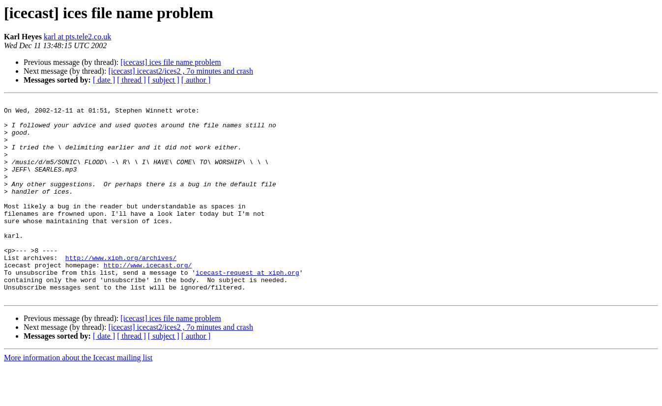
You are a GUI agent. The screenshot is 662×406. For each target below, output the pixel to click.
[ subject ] (163, 80)
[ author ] (196, 80)
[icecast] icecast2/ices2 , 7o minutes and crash (180, 71)
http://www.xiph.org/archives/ (120, 290)
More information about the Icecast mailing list (78, 397)
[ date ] (104, 80)
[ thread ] (131, 80)
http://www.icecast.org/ (148, 298)
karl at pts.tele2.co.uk (77, 36)
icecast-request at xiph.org (247, 307)
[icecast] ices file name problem (170, 62)
